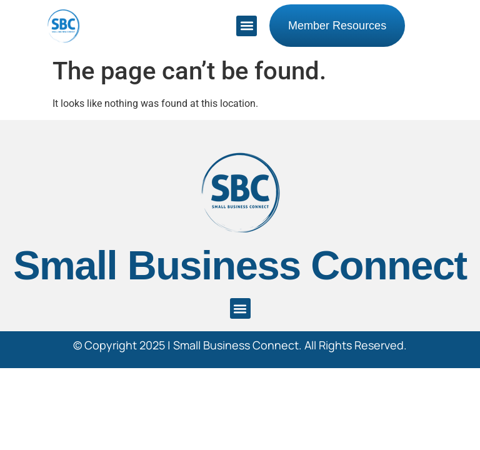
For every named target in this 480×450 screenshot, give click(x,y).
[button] (246, 26)
